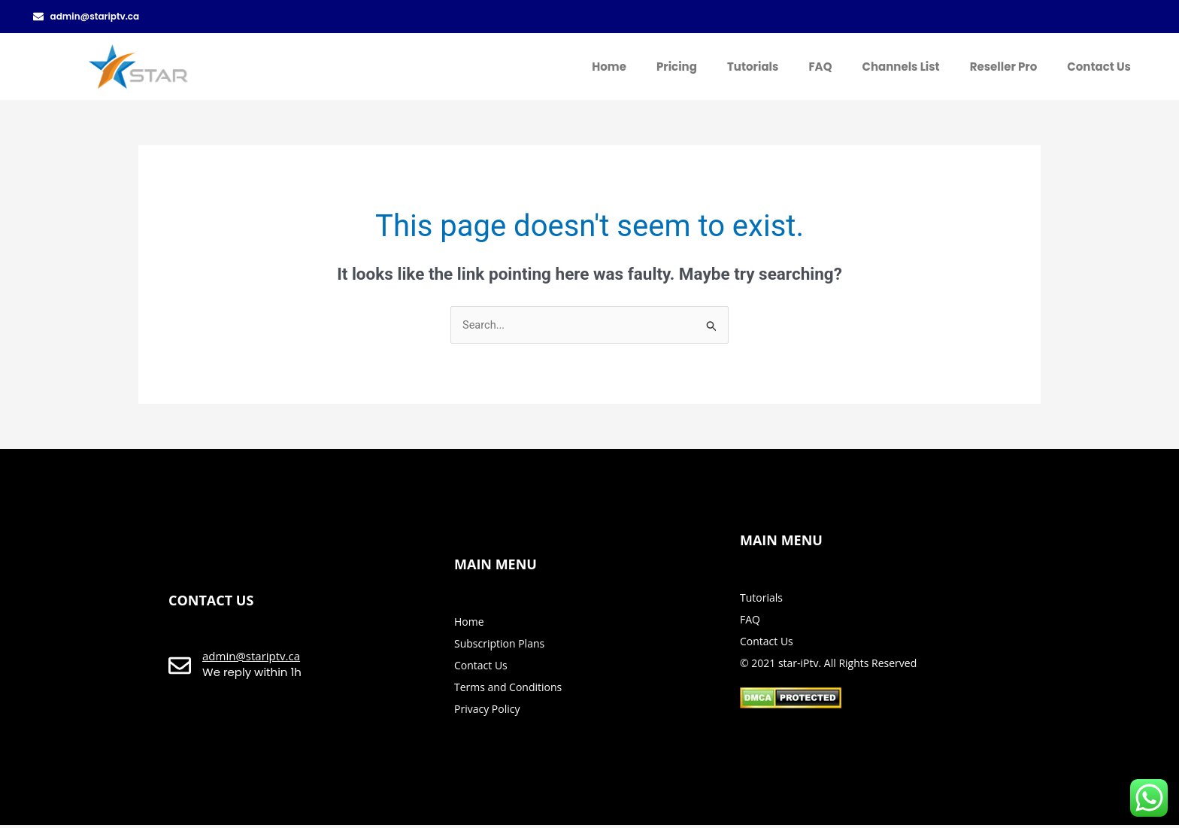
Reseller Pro (1004, 66)
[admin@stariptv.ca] (179, 668)
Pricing (676, 66)
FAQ (820, 66)
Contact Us (1099, 66)
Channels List (900, 66)
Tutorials (752, 66)
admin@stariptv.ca (251, 657)
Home (609, 66)
